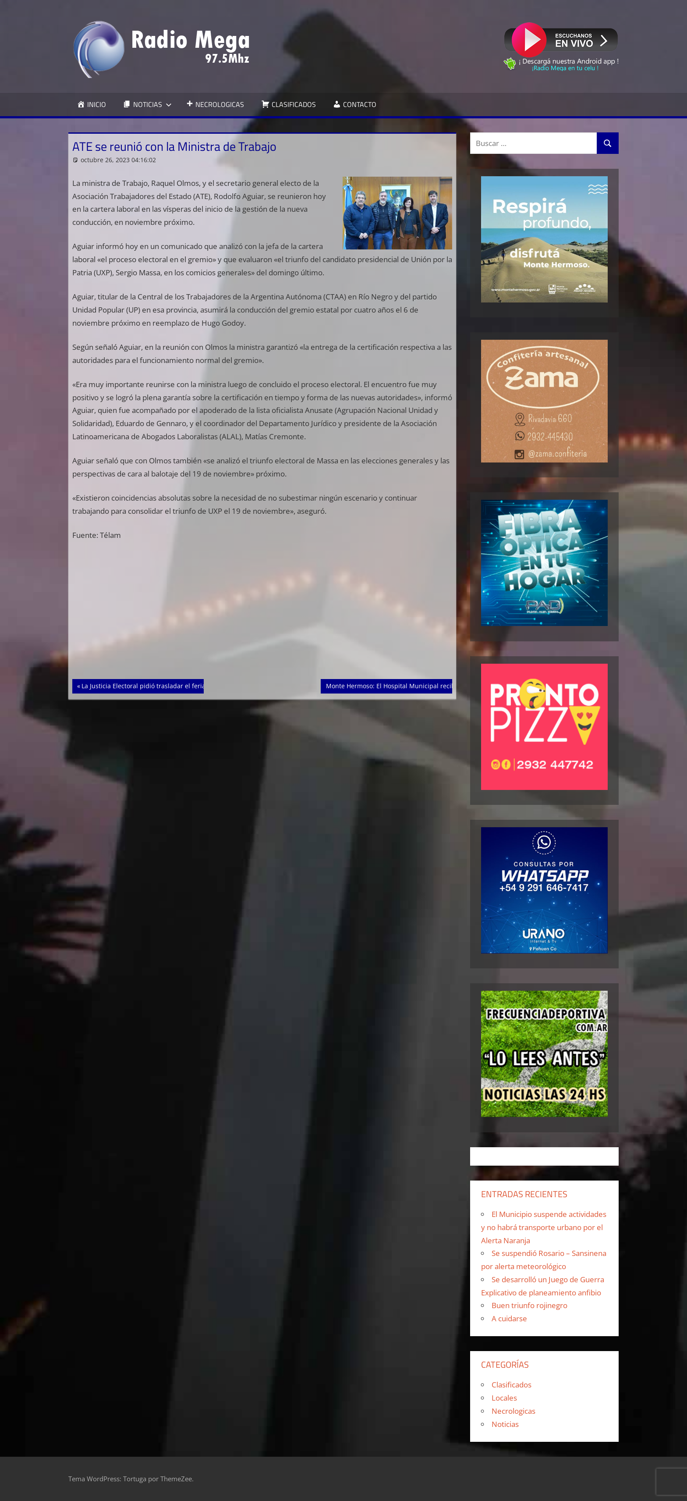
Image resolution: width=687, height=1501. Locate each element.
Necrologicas (513, 1411)
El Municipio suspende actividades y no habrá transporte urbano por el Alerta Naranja (543, 1227)
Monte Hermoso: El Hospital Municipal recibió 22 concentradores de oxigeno (438, 685)
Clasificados (511, 1385)
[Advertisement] (262, 614)
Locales (504, 1398)
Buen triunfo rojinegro (529, 1305)
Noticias (505, 1424)
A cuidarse (509, 1318)
